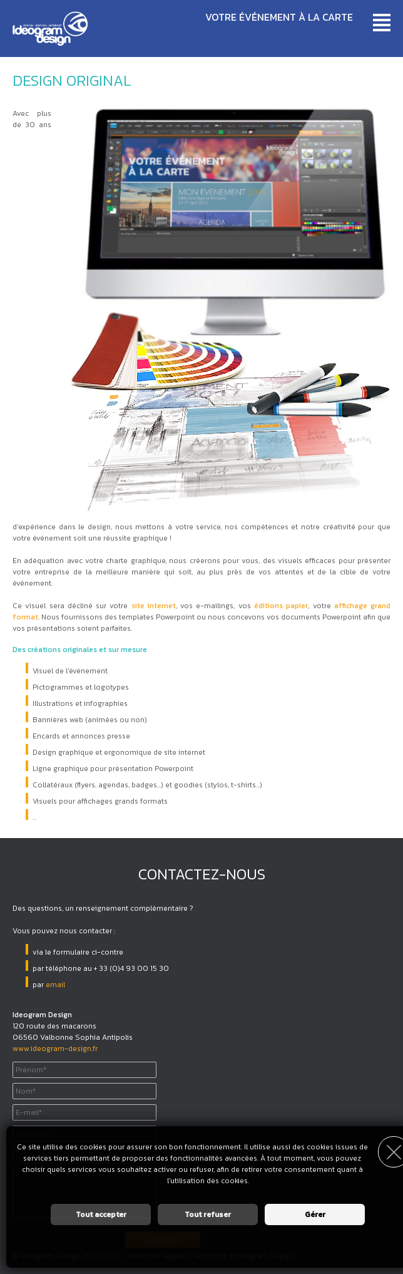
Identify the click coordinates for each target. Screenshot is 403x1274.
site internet (153, 605)
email (55, 984)
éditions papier (281, 605)
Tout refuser (208, 1214)
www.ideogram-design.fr (55, 1048)
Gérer (315, 1214)
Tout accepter (101, 1214)
